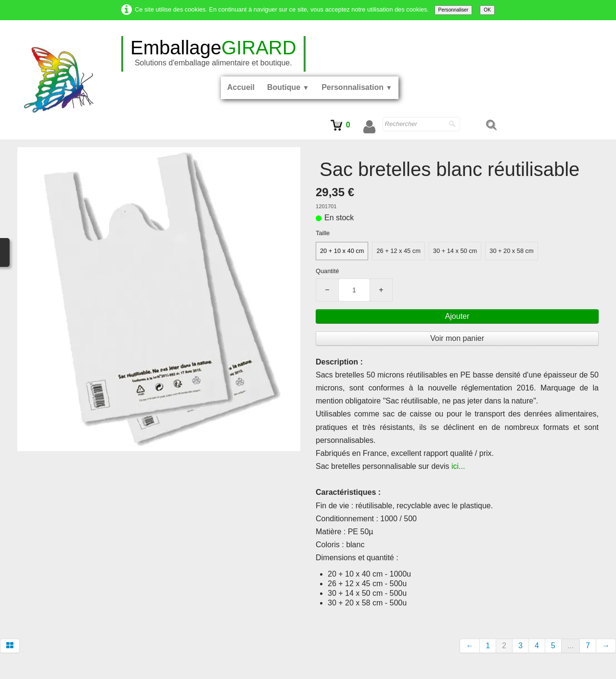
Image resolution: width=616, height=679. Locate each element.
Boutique (288, 87)
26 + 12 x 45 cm (398, 250)
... (570, 645)
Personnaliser (453, 10)
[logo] (213, 54)
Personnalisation (356, 87)
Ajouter (457, 316)
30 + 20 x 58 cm (511, 250)
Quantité (327, 271)
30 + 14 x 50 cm (455, 250)
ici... (458, 466)
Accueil (241, 87)
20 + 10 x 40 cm (342, 250)
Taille (323, 233)
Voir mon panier (457, 338)
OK (487, 10)
